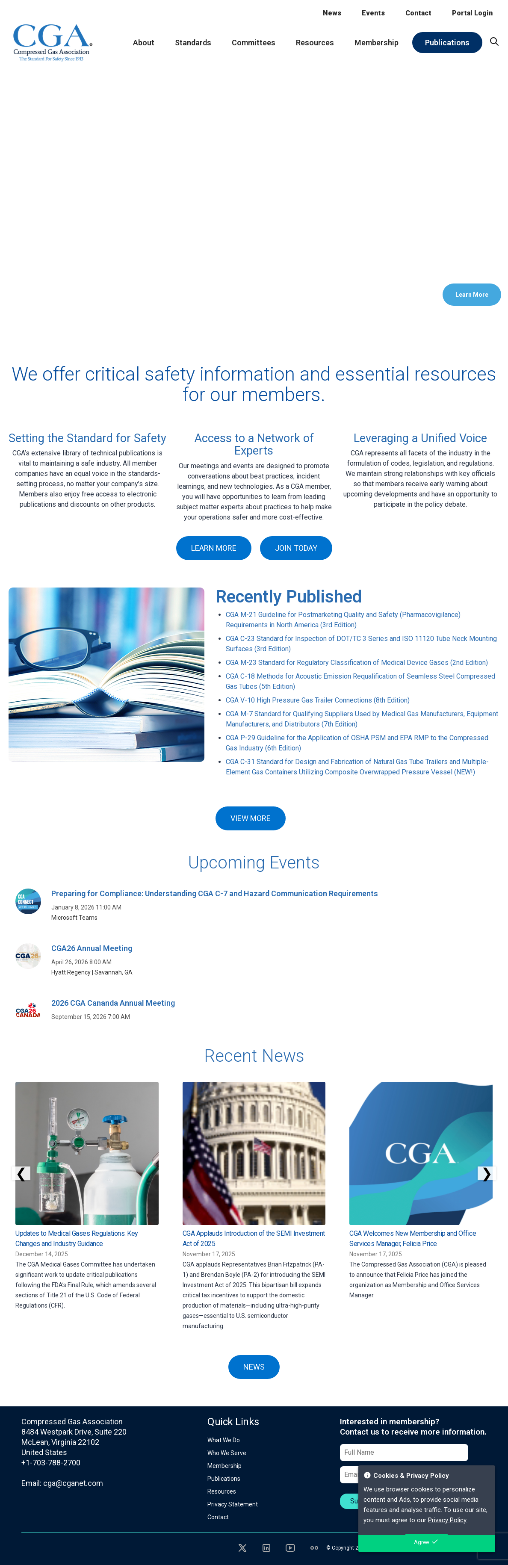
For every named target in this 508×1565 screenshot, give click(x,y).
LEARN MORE (213, 547)
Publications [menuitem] (447, 42)
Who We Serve (226, 1453)
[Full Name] (404, 1452)
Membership (224, 1465)
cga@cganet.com (73, 1483)
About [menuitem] (143, 42)
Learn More (471, 294)
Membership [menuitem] (376, 42)
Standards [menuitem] (193, 42)
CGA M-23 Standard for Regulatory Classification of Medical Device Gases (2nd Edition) (357, 662)
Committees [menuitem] (253, 42)
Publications (223, 1478)
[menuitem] (494, 41)
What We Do (223, 1440)
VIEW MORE (250, 818)
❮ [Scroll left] (21, 1173)
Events (373, 13)
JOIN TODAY (296, 547)
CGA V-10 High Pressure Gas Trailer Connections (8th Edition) (318, 700)
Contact (418, 13)
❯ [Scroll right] (487, 1173)
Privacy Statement (232, 1504)
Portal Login (472, 13)
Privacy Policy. (447, 1520)
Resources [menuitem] (315, 42)
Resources (221, 1491)
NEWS (254, 1366)
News (332, 13)
